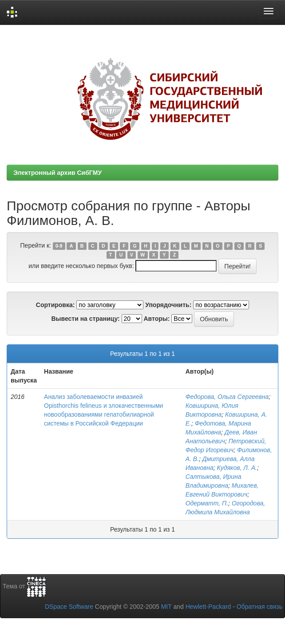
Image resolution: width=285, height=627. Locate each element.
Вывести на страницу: (85, 318)
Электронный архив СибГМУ (57, 172)
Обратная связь (259, 606)
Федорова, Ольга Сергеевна (227, 396)
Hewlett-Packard (208, 606)
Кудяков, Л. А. (237, 467)
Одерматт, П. (207, 503)
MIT (166, 606)
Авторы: (156, 318)
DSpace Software (69, 606)
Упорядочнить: (168, 304)
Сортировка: (55, 304)
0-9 (58, 245)
